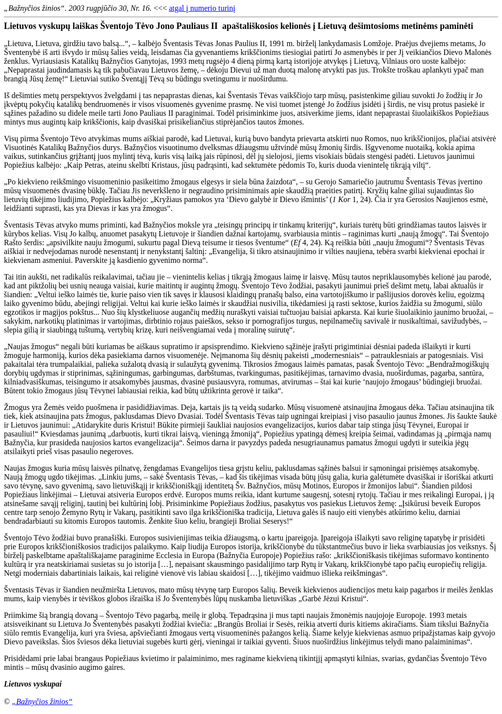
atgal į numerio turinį (202, 8)
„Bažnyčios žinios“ (42, 701)
